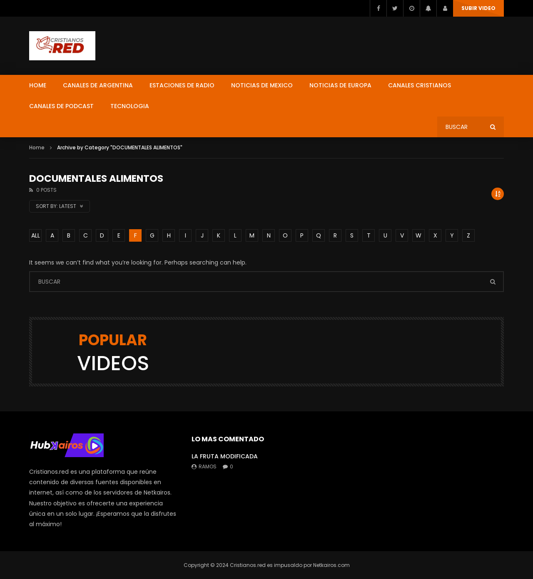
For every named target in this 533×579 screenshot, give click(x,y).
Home (37, 147)
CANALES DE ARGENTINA (98, 85)
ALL (35, 235)
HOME (37, 85)
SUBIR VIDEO (478, 8)
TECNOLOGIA (129, 106)
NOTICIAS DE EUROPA (340, 85)
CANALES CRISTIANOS (419, 85)
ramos (208, 466)
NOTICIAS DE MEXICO (262, 85)
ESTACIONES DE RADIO (181, 85)
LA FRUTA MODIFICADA (225, 456)
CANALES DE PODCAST (61, 106)
